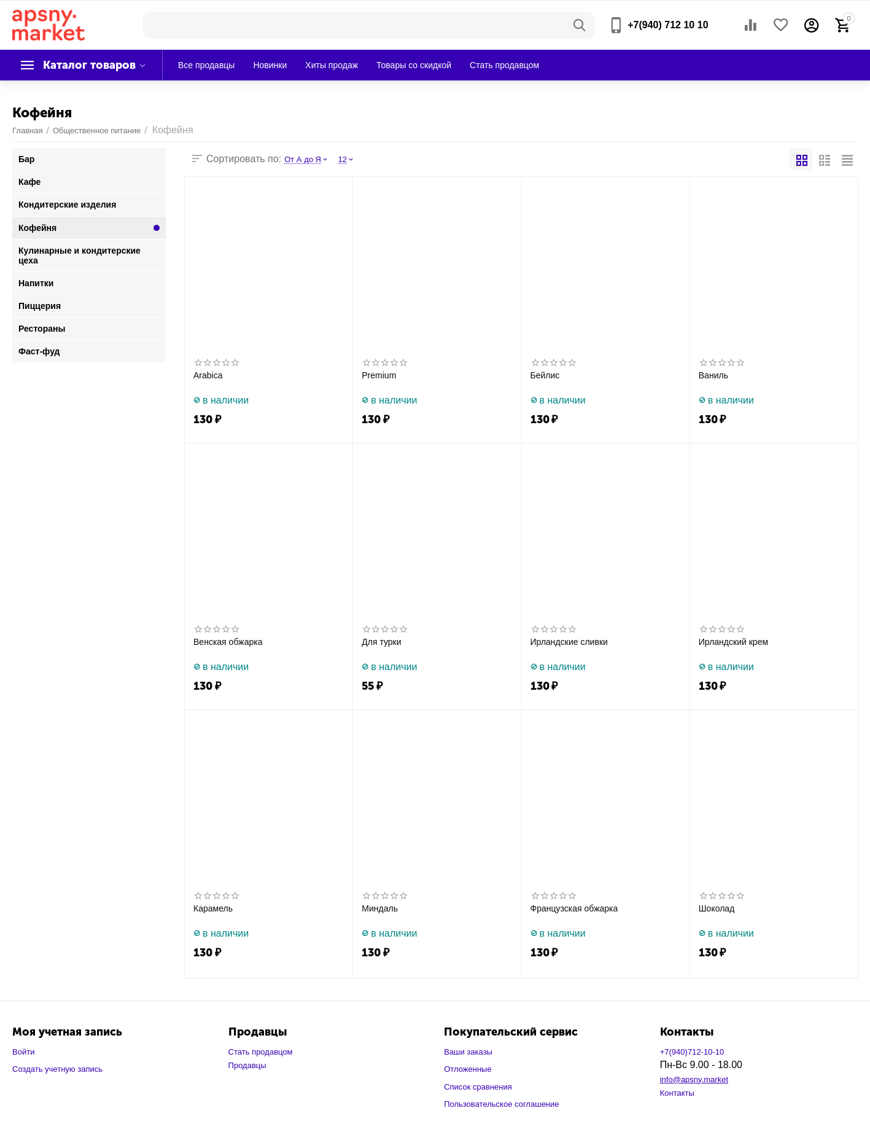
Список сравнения (478, 1086)
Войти (23, 1051)
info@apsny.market (694, 1079)
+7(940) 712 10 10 (667, 25)
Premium (379, 375)
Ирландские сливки (569, 642)
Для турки (381, 642)
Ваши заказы (468, 1051)
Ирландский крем (733, 642)
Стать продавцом (260, 1051)
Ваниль (713, 375)
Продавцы (247, 1065)
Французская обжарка (574, 908)
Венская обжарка (227, 642)
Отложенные (468, 1069)
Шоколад (717, 908)
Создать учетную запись (57, 1069)
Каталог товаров (89, 65)
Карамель (213, 908)
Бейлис (545, 375)
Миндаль (380, 908)
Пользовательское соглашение (501, 1104)
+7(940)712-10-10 (692, 1051)
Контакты (677, 1093)
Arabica (208, 375)
